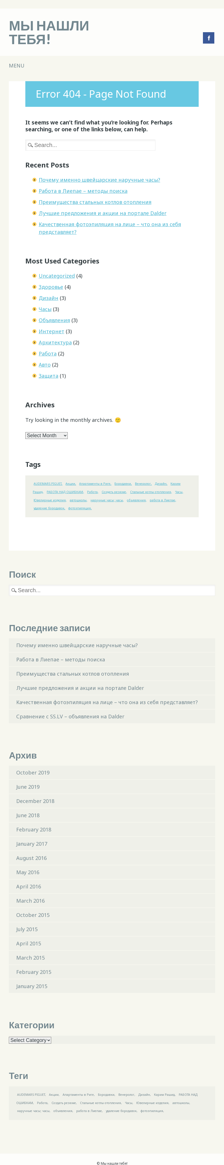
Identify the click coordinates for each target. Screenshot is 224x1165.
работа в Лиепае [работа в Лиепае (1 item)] (162, 500)
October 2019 (33, 772)
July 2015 (27, 929)
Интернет (51, 331)
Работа (48, 353)
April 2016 (28, 886)
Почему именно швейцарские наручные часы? (99, 179)
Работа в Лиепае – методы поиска (83, 190)
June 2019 (28, 786)
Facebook (208, 38)
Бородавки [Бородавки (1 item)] (122, 484)
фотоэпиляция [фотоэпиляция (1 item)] (79, 508)
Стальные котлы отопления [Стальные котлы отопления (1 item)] (150, 492)
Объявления (54, 320)
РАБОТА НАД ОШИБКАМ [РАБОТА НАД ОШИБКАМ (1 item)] (65, 492)
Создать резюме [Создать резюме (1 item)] (114, 492)
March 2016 (30, 900)
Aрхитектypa (55, 342)
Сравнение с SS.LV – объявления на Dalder (70, 716)
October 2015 (33, 914)
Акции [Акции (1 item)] (70, 484)
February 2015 (33, 971)
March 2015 (30, 957)
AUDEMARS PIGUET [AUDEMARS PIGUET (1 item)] (47, 484)
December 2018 (35, 801)
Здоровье (51, 286)
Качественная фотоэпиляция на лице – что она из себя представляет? (107, 702)
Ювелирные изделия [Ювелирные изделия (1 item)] (50, 500)
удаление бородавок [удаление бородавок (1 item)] (49, 508)
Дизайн (48, 298)
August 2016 (31, 858)
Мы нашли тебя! (49, 32)
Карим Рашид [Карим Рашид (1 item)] (164, 1095)
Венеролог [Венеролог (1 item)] (143, 484)
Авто (45, 364)
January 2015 (31, 986)
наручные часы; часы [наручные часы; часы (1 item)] (107, 500)
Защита (48, 375)
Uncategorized (57, 275)
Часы (45, 309)
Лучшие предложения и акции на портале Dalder (103, 213)
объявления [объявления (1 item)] (136, 500)
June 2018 (28, 815)
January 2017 (31, 843)
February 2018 (33, 829)
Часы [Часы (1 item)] (178, 492)
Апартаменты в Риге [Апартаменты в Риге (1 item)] (94, 484)
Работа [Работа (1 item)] (92, 492)
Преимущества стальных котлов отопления (95, 202)
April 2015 (28, 943)
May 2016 (27, 872)
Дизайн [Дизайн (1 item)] (161, 484)
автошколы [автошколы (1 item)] (78, 500)
